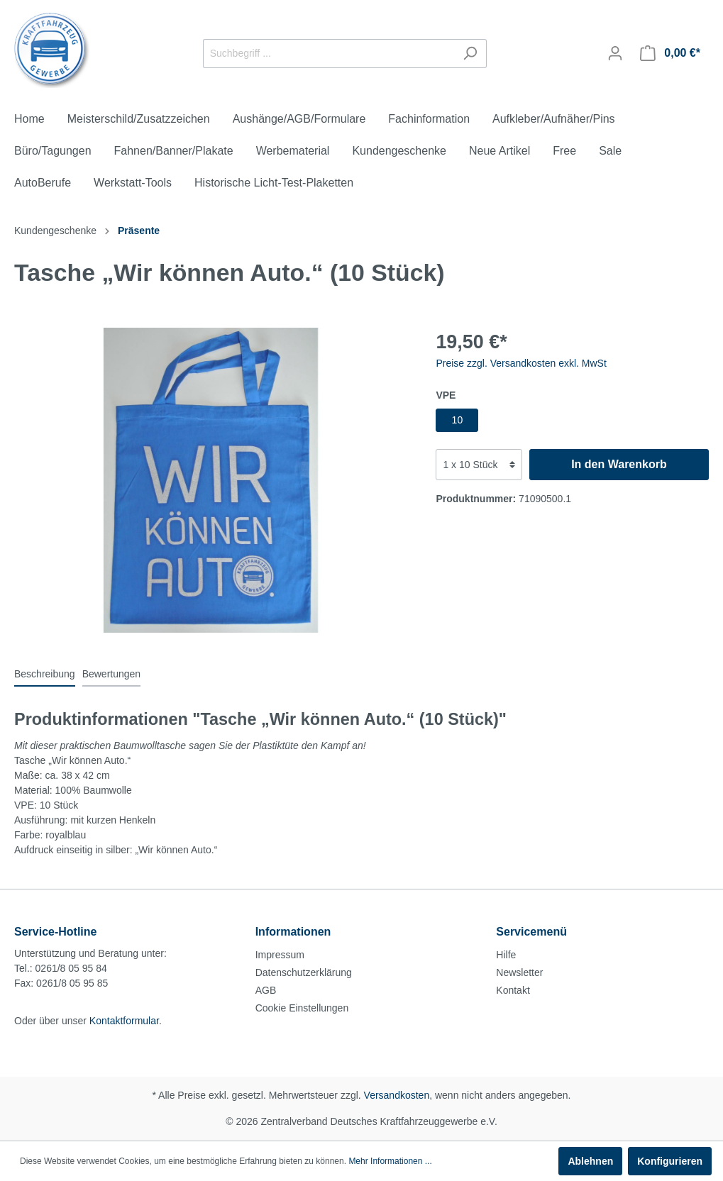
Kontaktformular (124, 1020)
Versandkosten (397, 1095)
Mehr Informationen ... (389, 1161)
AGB (266, 990)
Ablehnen (590, 1161)
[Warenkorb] (670, 53)
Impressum (279, 954)
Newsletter (519, 972)
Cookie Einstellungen (302, 1008)
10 (457, 420)
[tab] (44, 674)
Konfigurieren (669, 1161)
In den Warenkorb (619, 464)
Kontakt (512, 990)
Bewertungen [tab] (111, 674)
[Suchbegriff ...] (328, 53)
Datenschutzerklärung (303, 972)
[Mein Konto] (615, 53)
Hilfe (506, 954)
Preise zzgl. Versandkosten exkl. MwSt (521, 363)
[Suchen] (470, 53)
